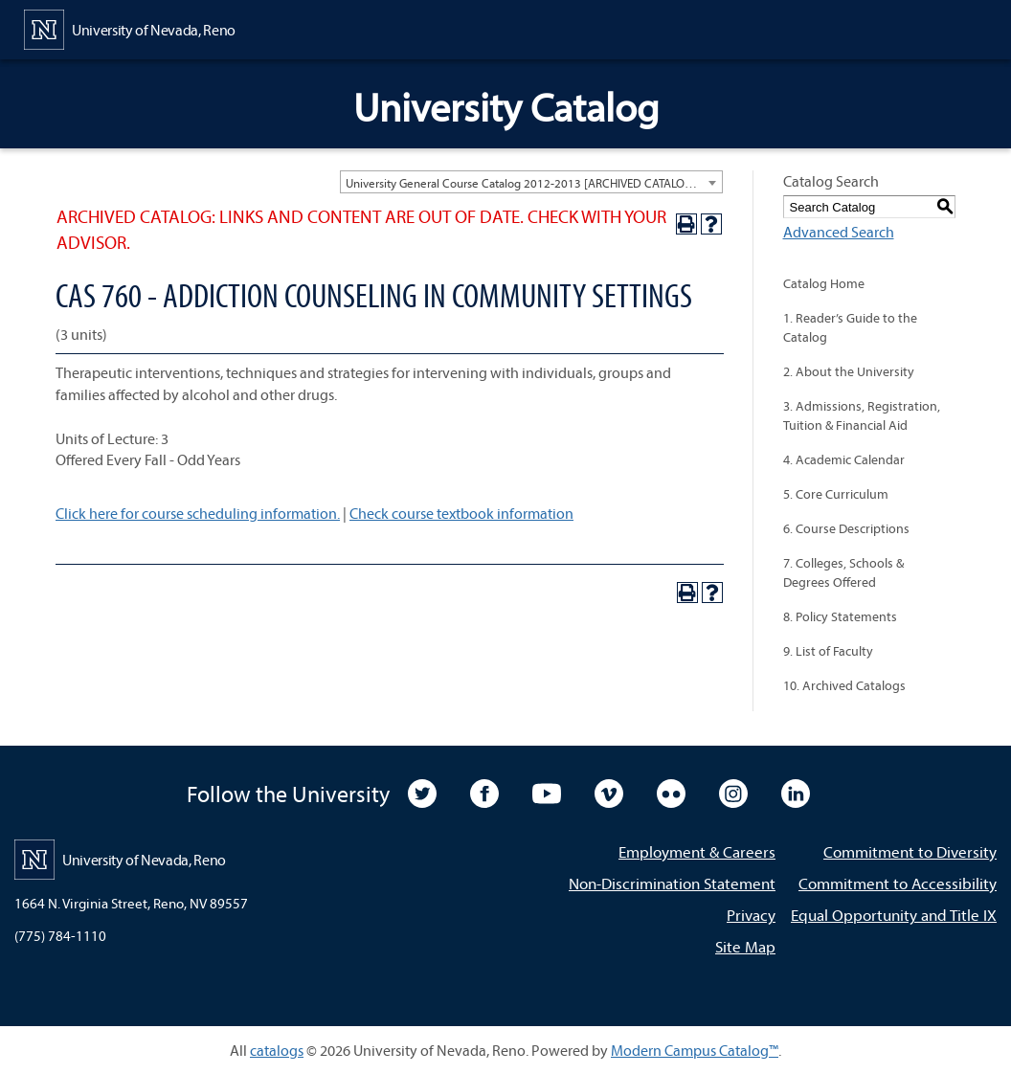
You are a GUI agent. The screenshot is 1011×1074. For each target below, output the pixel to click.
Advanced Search (838, 231)
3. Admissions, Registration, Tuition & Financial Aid (861, 415)
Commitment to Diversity (910, 851)
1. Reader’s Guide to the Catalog (850, 327)
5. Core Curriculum (835, 494)
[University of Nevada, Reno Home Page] (130, 27)
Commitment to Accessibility (897, 883)
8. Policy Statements (840, 616)
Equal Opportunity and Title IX (894, 915)
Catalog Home (824, 283)
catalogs (276, 1050)
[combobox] (531, 181)
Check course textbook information (461, 513)
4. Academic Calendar (844, 459)
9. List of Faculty (828, 651)
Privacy (751, 915)
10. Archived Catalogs (844, 685)
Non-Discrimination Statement (672, 883)
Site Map (745, 946)
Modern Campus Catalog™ (694, 1050)
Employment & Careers (696, 851)
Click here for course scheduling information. (198, 513)
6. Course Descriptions (846, 528)
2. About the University (848, 371)
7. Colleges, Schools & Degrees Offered (843, 572)
